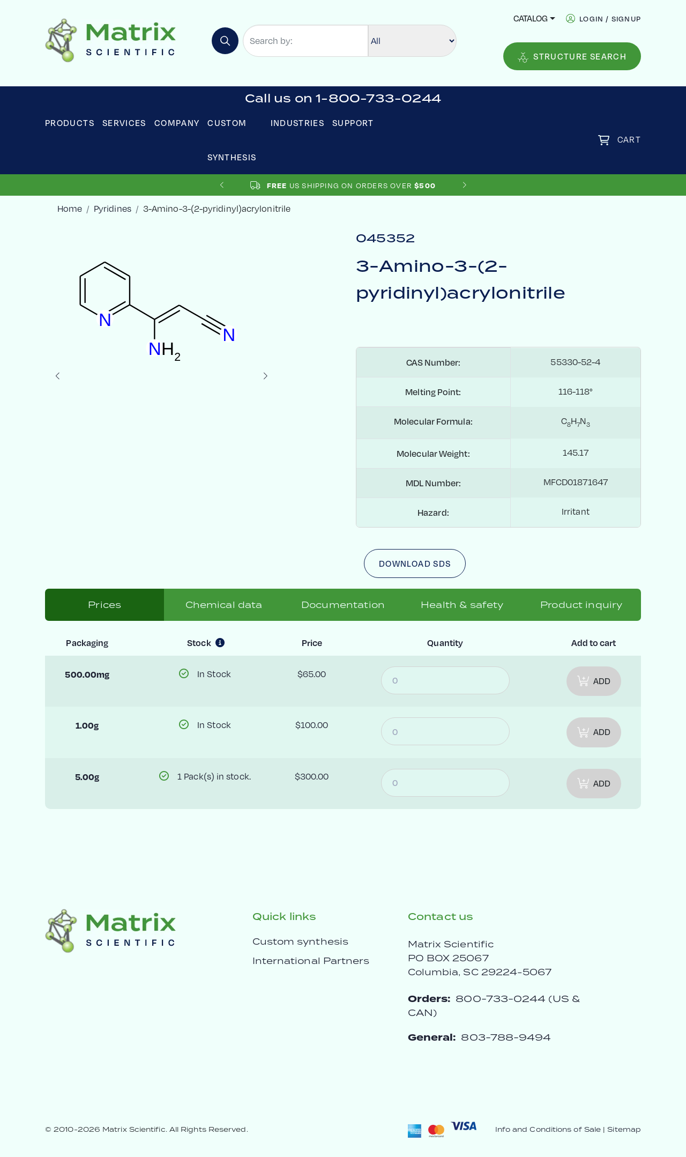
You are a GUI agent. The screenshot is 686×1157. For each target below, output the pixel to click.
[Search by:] (305, 41)
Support (353, 122)
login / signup (610, 18)
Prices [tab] (104, 605)
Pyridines (112, 208)
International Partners (311, 961)
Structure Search (572, 57)
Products (69, 122)
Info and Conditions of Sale (548, 1129)
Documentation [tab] (343, 605)
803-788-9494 (506, 1037)
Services (124, 122)
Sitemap (624, 1129)
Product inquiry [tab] (581, 605)
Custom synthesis (300, 941)
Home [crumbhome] (69, 208)
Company (177, 122)
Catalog (530, 18)
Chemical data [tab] (224, 605)
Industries (298, 122)
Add (593, 681)
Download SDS (415, 563)
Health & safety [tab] (462, 605)
